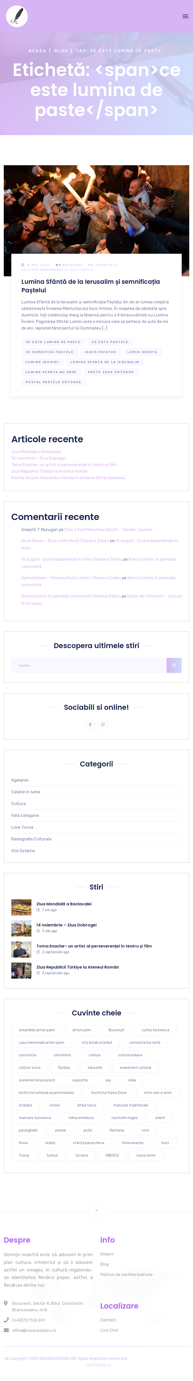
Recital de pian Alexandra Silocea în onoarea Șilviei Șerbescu (68, 477)
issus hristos (100, 352)
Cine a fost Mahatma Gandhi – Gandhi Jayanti (108, 529)
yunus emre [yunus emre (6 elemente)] (146, 1155)
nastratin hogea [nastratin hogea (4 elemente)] (125, 1118)
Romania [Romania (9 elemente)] (117, 1130)
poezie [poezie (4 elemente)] (60, 1130)
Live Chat (109, 1330)
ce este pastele (110, 342)
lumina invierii (43, 362)
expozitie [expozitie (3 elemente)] (80, 1080)
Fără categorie (25, 815)
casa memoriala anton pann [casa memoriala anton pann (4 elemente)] (41, 1043)
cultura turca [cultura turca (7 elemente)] (29, 1068)
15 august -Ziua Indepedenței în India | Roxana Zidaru (71, 559)
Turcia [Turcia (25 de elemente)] (24, 1155)
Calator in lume (25, 792)
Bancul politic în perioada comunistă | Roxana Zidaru (71, 596)
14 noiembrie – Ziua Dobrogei (38, 458)
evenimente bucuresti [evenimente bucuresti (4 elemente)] (37, 1080)
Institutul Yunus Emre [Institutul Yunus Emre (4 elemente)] (109, 1093)
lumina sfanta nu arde (51, 372)
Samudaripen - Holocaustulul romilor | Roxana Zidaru (71, 577)
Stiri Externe (23, 850)
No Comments (103, 265)
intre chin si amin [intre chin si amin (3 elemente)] (158, 1093)
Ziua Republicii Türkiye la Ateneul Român (49, 471)
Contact (108, 1320)
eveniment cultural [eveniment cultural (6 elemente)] (135, 1068)
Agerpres (19, 780)
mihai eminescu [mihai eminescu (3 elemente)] (81, 1118)
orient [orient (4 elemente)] (160, 1118)
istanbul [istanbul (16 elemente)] (25, 1105)
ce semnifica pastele (50, 352)
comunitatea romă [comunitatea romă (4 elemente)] (144, 1043)
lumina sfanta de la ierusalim (105, 362)
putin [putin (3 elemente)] (88, 1130)
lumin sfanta (142, 352)
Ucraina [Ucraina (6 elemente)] (82, 1155)
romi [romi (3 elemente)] (145, 1130)
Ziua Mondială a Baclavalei (36, 451)
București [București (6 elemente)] (116, 1030)
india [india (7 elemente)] (132, 1080)
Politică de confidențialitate (126, 1274)
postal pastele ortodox (53, 382)
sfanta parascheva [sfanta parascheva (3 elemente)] (88, 1143)
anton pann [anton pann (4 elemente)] (81, 1030)
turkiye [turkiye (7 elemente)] (52, 1155)
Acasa (37, 50)
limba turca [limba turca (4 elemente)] (86, 1105)
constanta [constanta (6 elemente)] (27, 1055)
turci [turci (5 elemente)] (165, 1143)
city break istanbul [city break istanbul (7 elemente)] (97, 1043)
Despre (106, 1254)
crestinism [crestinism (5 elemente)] (62, 1055)
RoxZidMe (73, 265)
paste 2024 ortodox (111, 372)
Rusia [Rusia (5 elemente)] (23, 1143)
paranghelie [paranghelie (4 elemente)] (28, 1130)
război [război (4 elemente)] (50, 1143)
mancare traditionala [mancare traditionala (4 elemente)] (131, 1105)
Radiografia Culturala (67, 270)
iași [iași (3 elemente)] (108, 1080)
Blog (61, 50)
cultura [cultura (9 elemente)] (95, 1055)
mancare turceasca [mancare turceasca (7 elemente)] (35, 1118)
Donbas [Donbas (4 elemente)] (64, 1068)
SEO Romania (98, 1365)
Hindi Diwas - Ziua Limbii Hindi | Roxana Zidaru (65, 540)
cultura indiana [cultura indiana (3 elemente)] (130, 1055)
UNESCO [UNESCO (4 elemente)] (112, 1155)
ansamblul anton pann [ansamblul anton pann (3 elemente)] (37, 1030)
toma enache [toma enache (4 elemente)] (132, 1143)
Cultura (30, 270)
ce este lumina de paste (53, 342)
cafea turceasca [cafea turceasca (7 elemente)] (155, 1030)
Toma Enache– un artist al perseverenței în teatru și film (64, 464)
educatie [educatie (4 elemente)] (95, 1068)
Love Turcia (22, 827)
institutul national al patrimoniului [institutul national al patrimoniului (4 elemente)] (46, 1093)
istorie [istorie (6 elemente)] (55, 1105)
